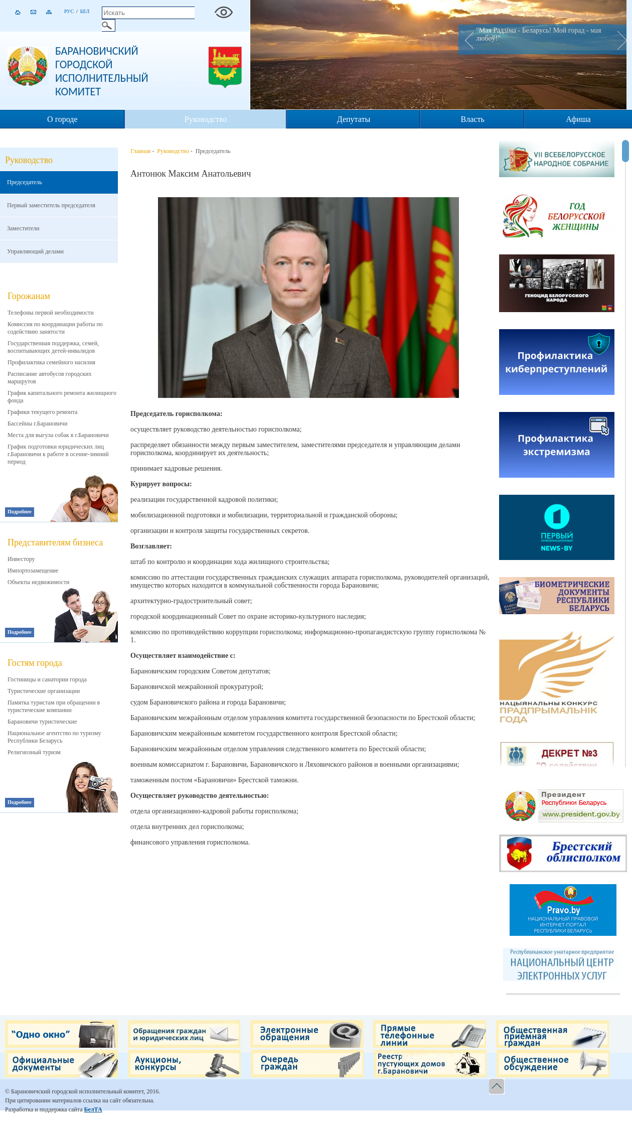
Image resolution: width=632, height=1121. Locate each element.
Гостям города (35, 663)
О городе (62, 119)
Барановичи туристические (42, 721)
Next (618, 40)
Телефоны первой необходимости (51, 312)
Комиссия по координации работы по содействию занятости (55, 328)
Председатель (24, 182)
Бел (85, 11)
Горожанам (29, 296)
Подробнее (20, 511)
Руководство (206, 119)
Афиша (578, 119)
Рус (69, 11)
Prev (465, 40)
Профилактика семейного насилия (51, 362)
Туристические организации (44, 690)
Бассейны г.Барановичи (37, 423)
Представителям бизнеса (55, 542)
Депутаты (353, 119)
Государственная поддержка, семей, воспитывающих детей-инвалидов (53, 347)
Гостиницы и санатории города (47, 679)
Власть (473, 119)
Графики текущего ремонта (42, 411)
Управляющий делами (35, 251)
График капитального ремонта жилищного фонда (62, 396)
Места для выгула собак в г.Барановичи (58, 435)
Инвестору (21, 559)
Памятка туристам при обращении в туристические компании (54, 706)
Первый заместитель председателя (51, 205)
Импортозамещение (33, 570)
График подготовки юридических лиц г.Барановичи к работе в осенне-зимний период (58, 454)
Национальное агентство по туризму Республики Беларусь (54, 737)
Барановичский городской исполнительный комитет (101, 71)
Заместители (23, 228)
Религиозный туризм (34, 752)
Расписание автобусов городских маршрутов (50, 377)
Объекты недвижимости (38, 582)
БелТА (93, 1109)
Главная (140, 151)
